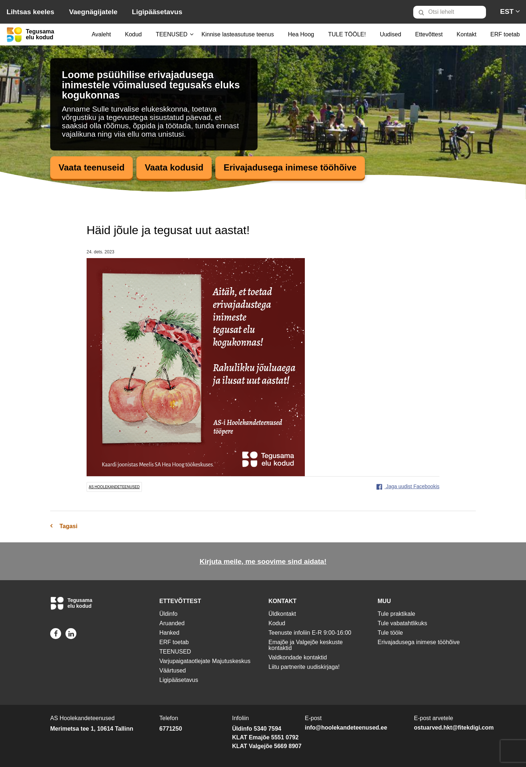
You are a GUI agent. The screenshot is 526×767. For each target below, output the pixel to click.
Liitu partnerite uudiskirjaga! (304, 667)
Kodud (133, 34)
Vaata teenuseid (91, 167)
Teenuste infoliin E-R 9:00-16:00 (309, 633)
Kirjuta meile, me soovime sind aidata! (263, 561)
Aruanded (171, 623)
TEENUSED (171, 34)
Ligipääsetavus (157, 12)
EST (507, 11)
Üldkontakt (282, 614)
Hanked (169, 633)
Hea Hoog (301, 34)
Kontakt (466, 34)
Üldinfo (168, 614)
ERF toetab (505, 34)
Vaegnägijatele (93, 12)
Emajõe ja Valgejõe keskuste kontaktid (305, 645)
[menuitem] (452, 12)
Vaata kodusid (174, 167)
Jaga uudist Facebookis (407, 486)
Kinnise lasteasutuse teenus (238, 34)
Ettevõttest (429, 34)
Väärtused (172, 670)
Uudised (390, 34)
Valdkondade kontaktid (297, 657)
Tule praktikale (396, 614)
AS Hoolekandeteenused (114, 487)
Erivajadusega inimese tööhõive (290, 167)
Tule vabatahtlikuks (402, 623)
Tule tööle (390, 633)
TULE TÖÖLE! (347, 34)
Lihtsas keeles (30, 12)
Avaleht (101, 34)
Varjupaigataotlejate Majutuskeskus (205, 661)
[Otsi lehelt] (449, 12)
